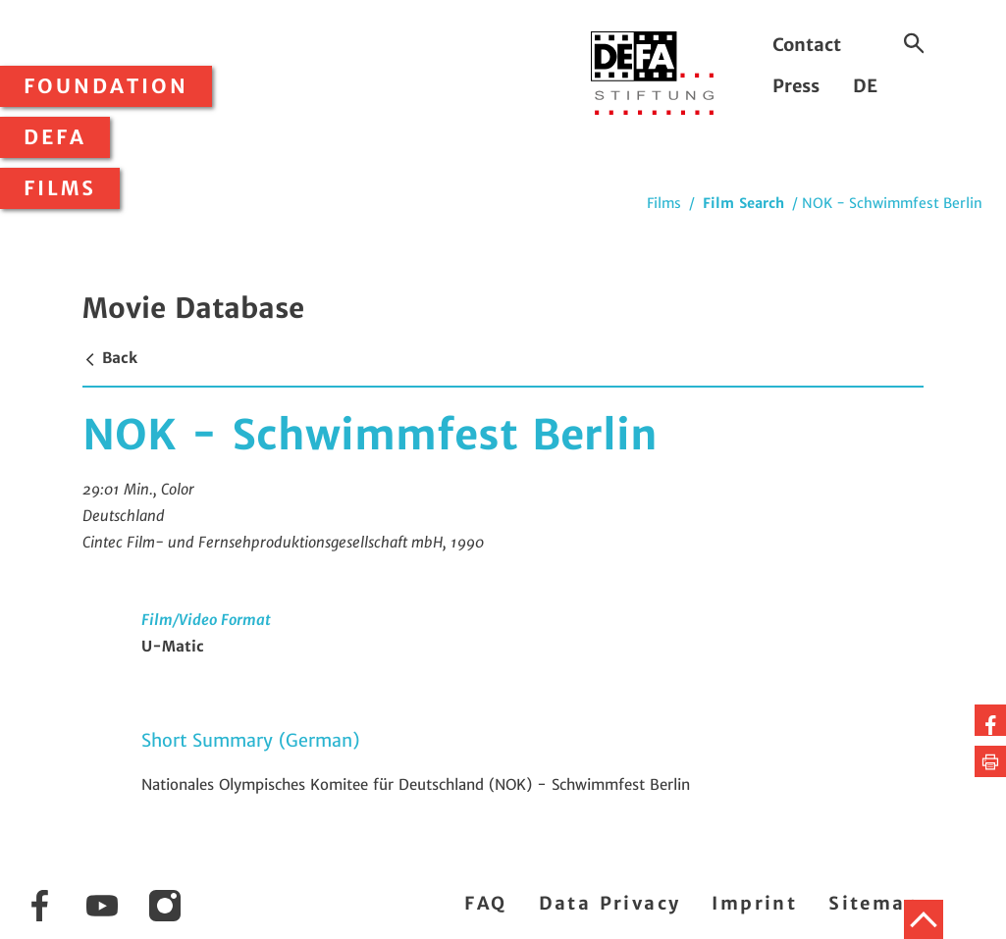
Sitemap (874, 903)
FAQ (485, 903)
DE (865, 86)
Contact (806, 44)
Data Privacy (610, 903)
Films (60, 188)
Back (109, 357)
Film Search (743, 203)
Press (796, 86)
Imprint (754, 903)
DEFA (55, 137)
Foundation (106, 86)
